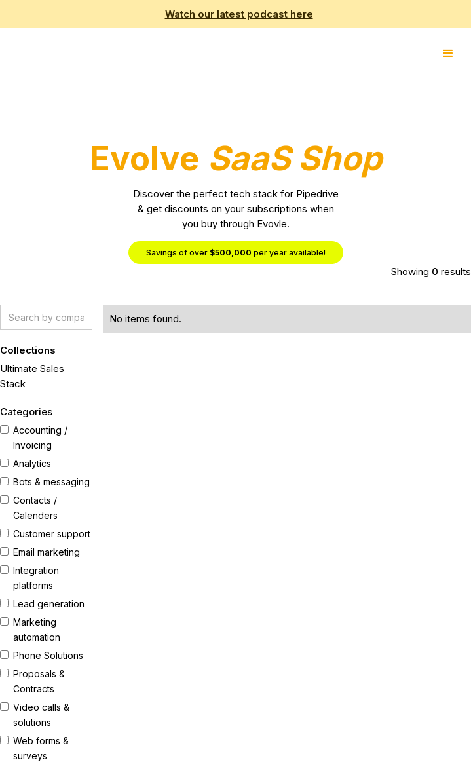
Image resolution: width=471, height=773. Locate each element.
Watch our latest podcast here (239, 14)
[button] (448, 53)
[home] (3, 50)
